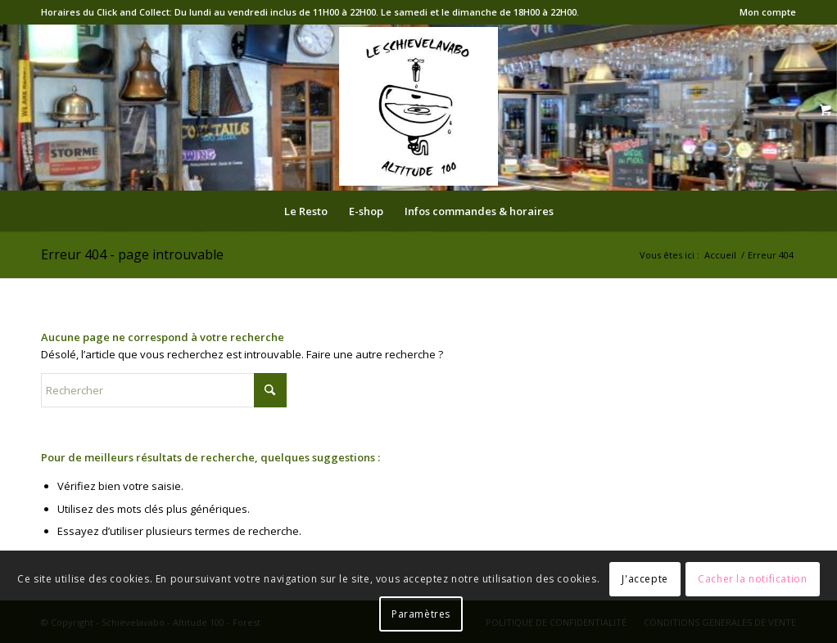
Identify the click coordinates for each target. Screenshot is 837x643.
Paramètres (420, 614)
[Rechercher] (164, 390)
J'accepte (644, 579)
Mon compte (768, 12)
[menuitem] (763, 12)
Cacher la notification (752, 579)
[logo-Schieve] (418, 106)
